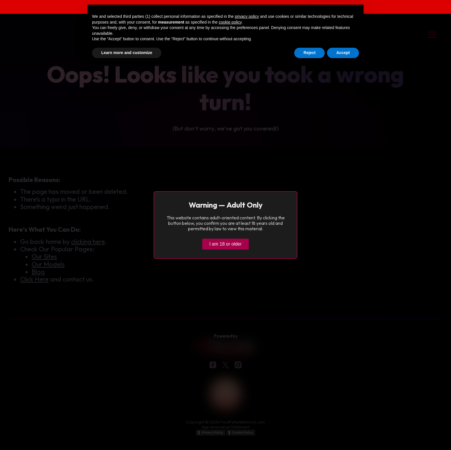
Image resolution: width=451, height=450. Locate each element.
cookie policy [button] (230, 403)
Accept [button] (343, 434)
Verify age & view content (338, 7)
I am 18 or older (225, 244)
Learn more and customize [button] (126, 434)
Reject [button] (309, 434)
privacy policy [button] (247, 398)
